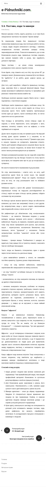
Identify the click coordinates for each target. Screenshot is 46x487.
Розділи (4, 463)
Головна (4, 22)
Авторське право (7, 467)
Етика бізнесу (13, 22)
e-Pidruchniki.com (16, 10)
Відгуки (4, 471)
